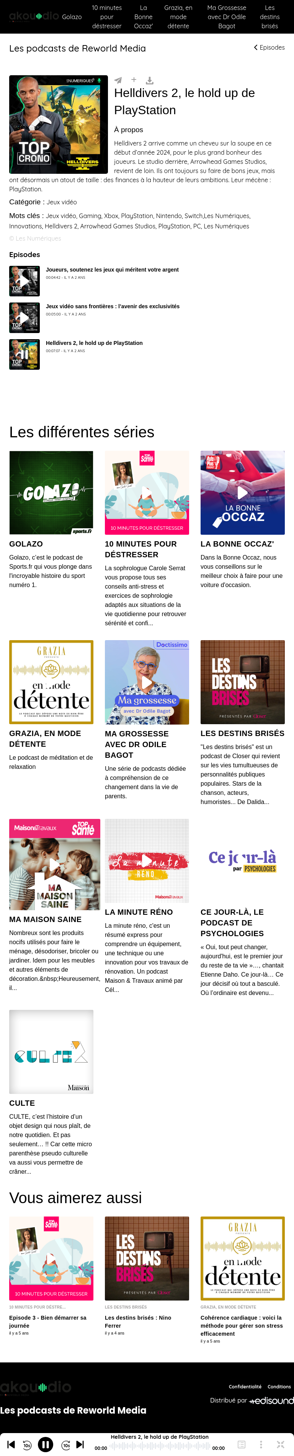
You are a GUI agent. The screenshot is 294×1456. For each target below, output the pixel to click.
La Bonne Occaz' (143, 17)
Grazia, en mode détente (178, 17)
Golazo (72, 17)
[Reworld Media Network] (73, 1388)
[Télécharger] (150, 79)
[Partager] (118, 79)
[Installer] (134, 79)
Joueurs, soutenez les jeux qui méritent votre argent (112, 270)
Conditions (279, 1387)
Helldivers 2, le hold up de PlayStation (94, 343)
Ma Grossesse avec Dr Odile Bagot (227, 17)
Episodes (269, 47)
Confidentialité (245, 1387)
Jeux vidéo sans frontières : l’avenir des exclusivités (113, 306)
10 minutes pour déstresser (107, 17)
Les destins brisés (270, 17)
